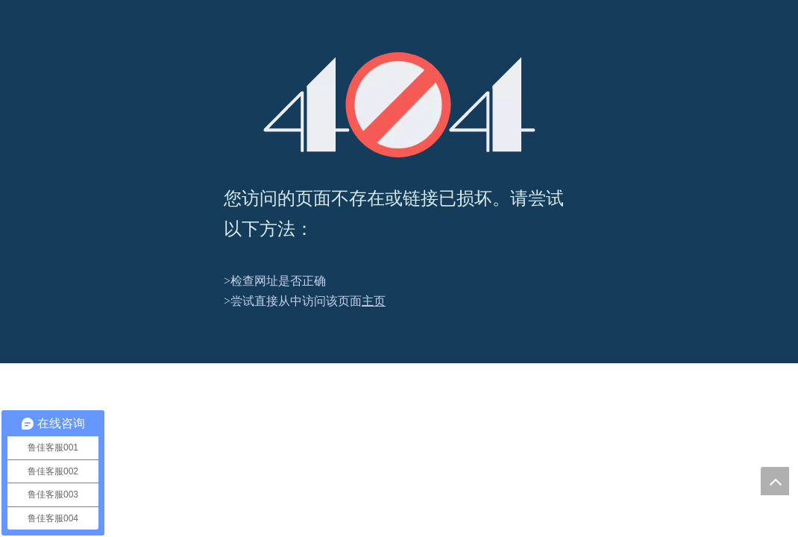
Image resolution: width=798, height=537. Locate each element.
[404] (399, 104)
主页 (374, 301)
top (775, 481)
